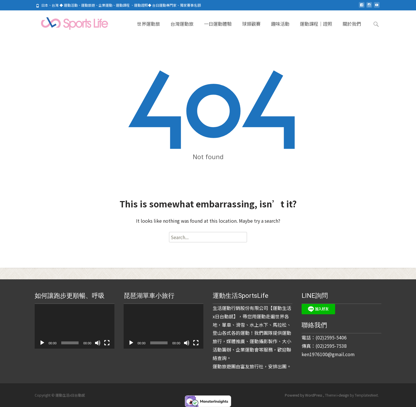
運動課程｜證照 (316, 28)
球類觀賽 (251, 28)
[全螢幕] (107, 343)
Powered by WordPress (304, 395)
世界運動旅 (148, 28)
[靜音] (98, 343)
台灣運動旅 (182, 28)
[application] (74, 326)
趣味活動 (280, 28)
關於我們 (352, 28)
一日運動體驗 (217, 28)
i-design (343, 395)
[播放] (42, 343)
